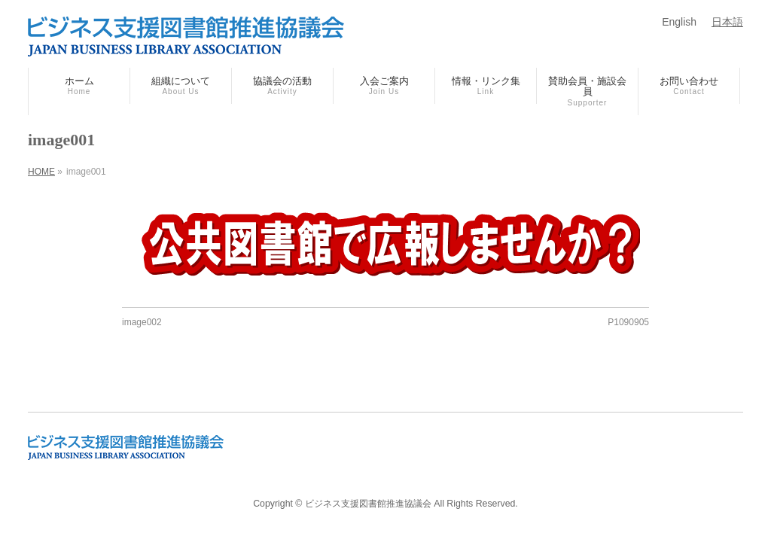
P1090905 (628, 322)
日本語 (727, 22)
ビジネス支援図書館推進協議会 (368, 503)
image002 (142, 322)
